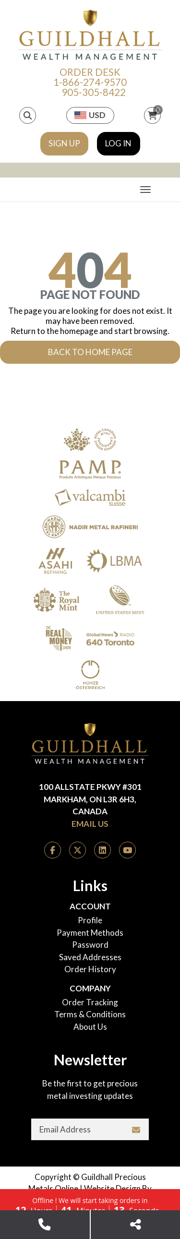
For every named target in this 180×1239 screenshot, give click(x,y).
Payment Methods (90, 933)
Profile (90, 920)
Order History (90, 969)
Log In (118, 143)
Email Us (90, 824)
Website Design (112, 1188)
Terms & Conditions (90, 1014)
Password (90, 945)
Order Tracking (90, 1002)
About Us (90, 1027)
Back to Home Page (90, 352)
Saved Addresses (90, 957)
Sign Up (64, 143)
